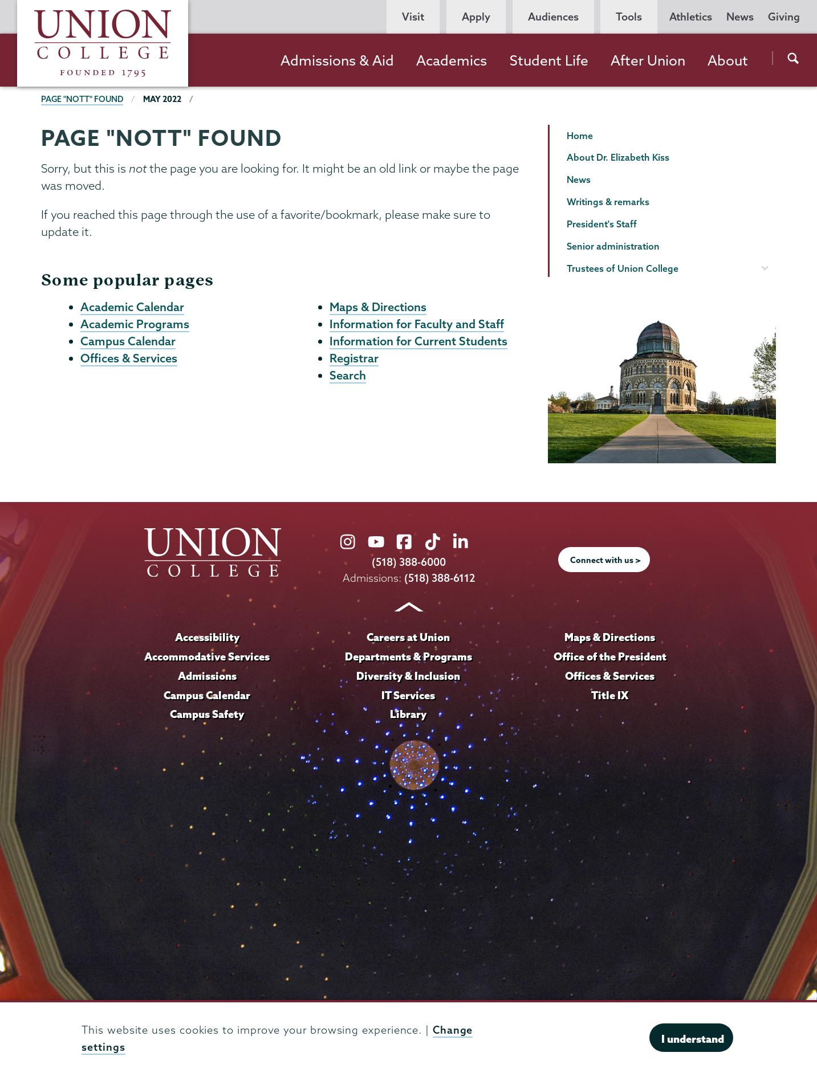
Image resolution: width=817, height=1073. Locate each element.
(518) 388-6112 (439, 577)
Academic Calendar (132, 307)
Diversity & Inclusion (408, 675)
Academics (451, 60)
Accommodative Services (207, 656)
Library (408, 713)
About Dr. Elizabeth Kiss (618, 157)
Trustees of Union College (622, 268)
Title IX (609, 694)
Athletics (690, 16)
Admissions (207, 675)
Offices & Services (128, 360)
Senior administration (613, 246)
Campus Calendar (128, 342)
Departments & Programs (408, 656)
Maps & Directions (378, 307)
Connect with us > (605, 559)
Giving (784, 16)
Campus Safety (207, 713)
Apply (476, 16)
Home (580, 135)
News (740, 16)
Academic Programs (134, 324)
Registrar (354, 360)
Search (348, 377)
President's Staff (602, 224)
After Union (648, 60)
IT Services (408, 694)
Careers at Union (408, 636)
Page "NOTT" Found (83, 99)
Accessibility (206, 636)
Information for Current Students (418, 342)
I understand (692, 1039)
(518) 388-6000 (409, 562)
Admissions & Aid (337, 60)
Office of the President (610, 656)
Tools (629, 16)
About (728, 60)
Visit (413, 16)
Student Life (549, 60)
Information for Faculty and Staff (417, 324)
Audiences (553, 16)
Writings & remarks (608, 201)
